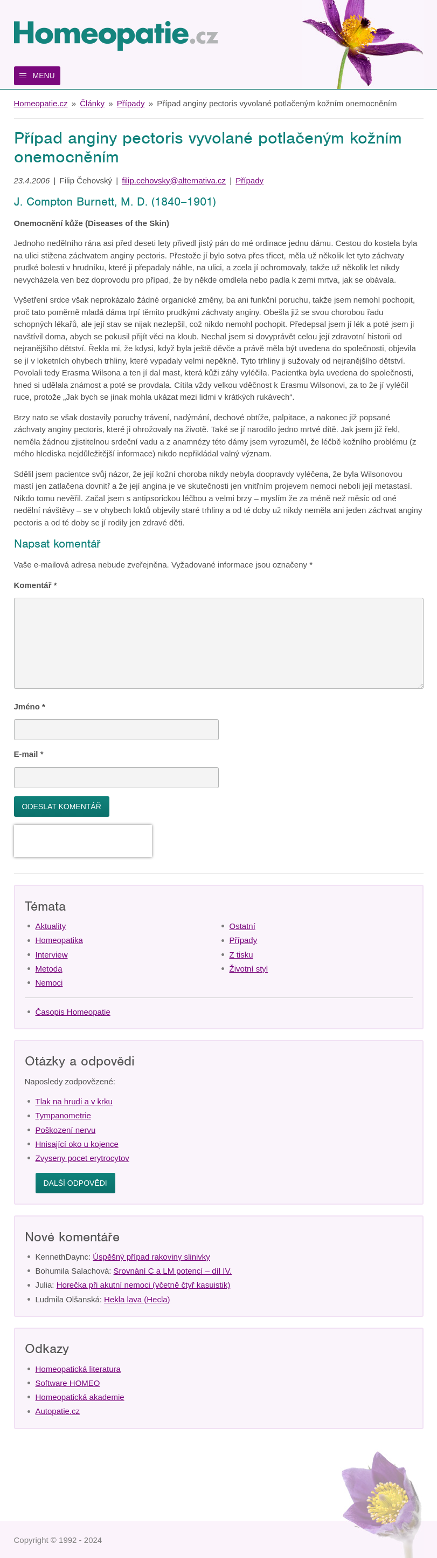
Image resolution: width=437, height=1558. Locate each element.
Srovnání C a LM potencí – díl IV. (173, 1270)
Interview (52, 954)
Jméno (29, 706)
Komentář (35, 585)
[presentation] (83, 841)
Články (92, 103)
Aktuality (51, 926)
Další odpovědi (75, 1183)
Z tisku (241, 954)
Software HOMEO (68, 1383)
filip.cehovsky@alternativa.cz (174, 180)
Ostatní (242, 926)
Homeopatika (59, 940)
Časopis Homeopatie (73, 1011)
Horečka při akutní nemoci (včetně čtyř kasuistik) (144, 1284)
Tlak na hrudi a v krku (74, 1101)
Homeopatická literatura (78, 1369)
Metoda (49, 968)
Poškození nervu (66, 1130)
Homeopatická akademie (80, 1397)
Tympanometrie (63, 1115)
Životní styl (249, 968)
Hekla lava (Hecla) (137, 1299)
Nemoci (49, 982)
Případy (131, 103)
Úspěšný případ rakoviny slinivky (151, 1256)
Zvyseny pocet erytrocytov (82, 1158)
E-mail (29, 753)
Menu (44, 75)
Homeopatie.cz (41, 103)
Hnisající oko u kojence (77, 1144)
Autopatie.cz (58, 1411)
